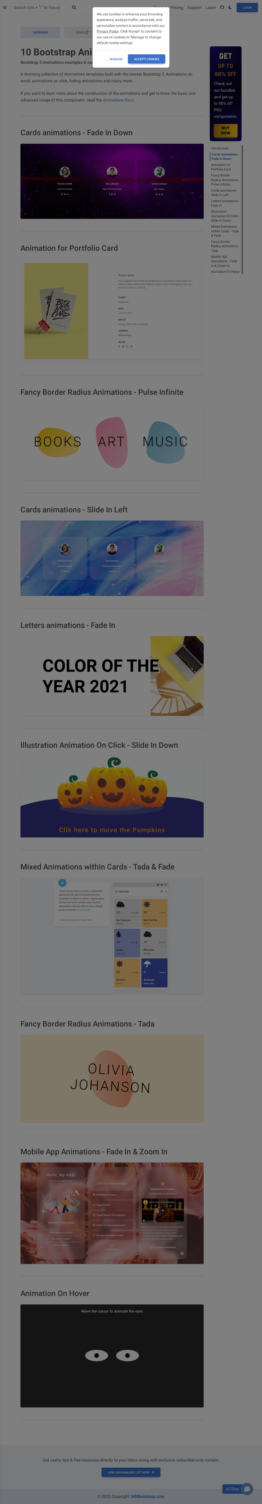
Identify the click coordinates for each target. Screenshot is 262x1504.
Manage (116, 59)
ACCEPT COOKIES (146, 59)
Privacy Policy (107, 31)
